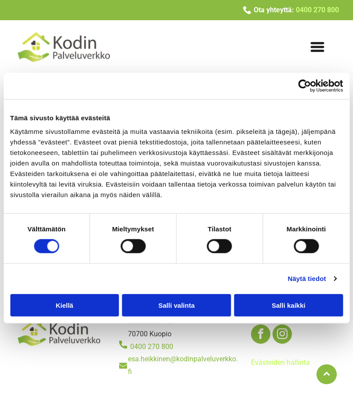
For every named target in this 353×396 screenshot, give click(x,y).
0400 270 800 (151, 346)
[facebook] (260, 335)
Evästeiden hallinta (280, 362)
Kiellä (64, 305)
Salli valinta (176, 305)
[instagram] (282, 335)
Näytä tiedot (307, 278)
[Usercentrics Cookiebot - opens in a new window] (304, 86)
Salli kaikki (289, 305)
